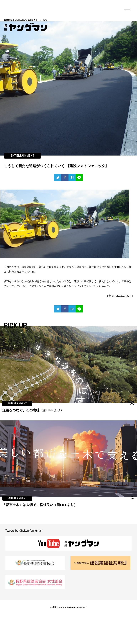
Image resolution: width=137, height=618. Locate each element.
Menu (127, 11)
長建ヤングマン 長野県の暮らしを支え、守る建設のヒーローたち (26, 25)
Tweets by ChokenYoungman (23, 530)
